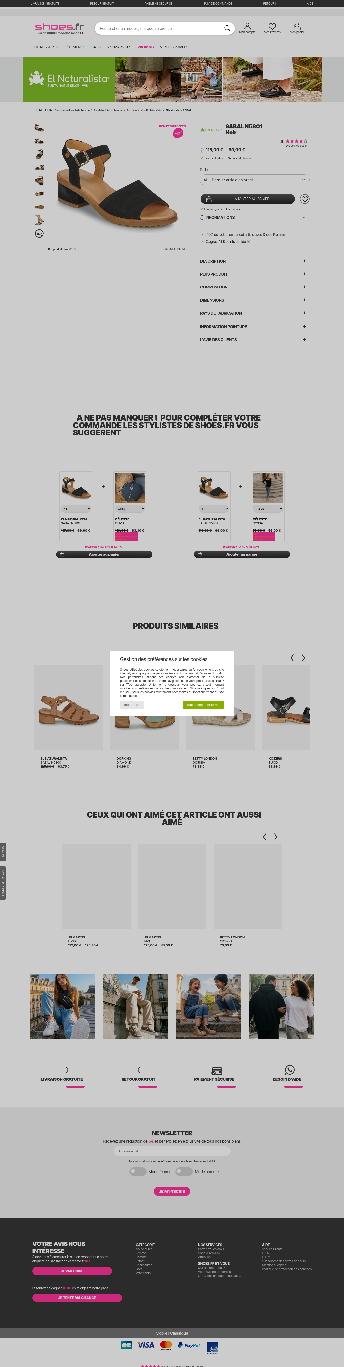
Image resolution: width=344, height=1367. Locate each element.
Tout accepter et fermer (204, 705)
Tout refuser (132, 705)
